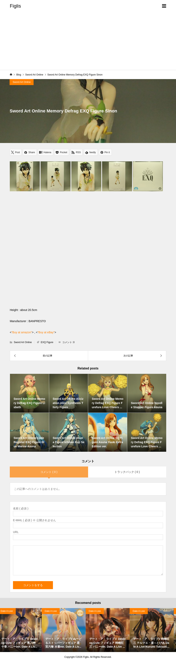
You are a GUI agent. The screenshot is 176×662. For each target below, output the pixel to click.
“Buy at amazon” (21, 332)
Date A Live (53, 611)
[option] (22, 630)
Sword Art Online (22, 82)
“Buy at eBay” (46, 332)
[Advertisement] (88, 42)
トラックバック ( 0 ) (127, 471)
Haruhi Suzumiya (12, 611)
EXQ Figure (47, 342)
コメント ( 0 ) (48, 471)
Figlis (15, 6)
